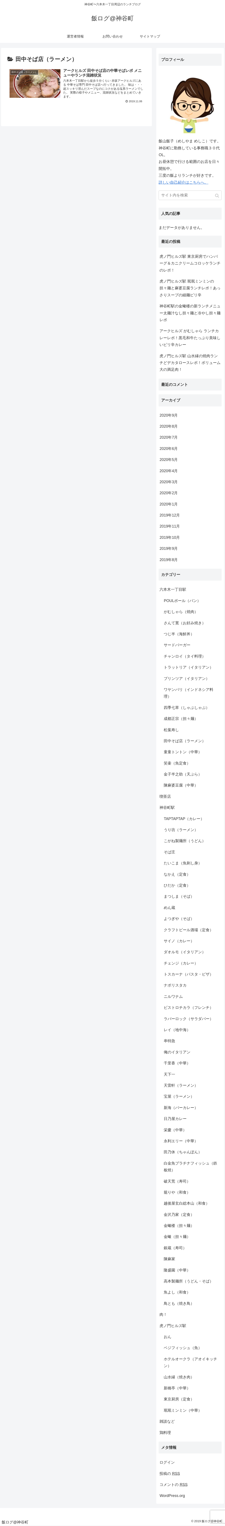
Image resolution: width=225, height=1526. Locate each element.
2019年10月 (169, 537)
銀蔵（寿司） (175, 1248)
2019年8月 (168, 560)
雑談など (167, 1421)
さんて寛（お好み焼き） (185, 623)
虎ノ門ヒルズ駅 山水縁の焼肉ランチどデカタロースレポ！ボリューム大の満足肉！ (190, 363)
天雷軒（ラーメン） (181, 1085)
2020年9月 (168, 415)
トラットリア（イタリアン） (188, 667)
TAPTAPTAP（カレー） (184, 819)
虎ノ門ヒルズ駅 (172, 1326)
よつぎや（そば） (179, 919)
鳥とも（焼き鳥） (179, 1303)
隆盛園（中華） (177, 1270)
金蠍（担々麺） (177, 1237)
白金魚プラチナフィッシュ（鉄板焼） (190, 1166)
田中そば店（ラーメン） (185, 741)
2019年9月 (168, 548)
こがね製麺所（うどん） (185, 841)
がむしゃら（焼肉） (181, 612)
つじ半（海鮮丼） (179, 634)
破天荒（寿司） (177, 1181)
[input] (190, 195)
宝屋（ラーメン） (179, 1096)
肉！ (163, 1314)
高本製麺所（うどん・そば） (188, 1281)
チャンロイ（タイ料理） (185, 656)
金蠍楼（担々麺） (179, 1226)
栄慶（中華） (175, 1130)
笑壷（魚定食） (177, 763)
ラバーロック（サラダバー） (188, 1019)
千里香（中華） (177, 1063)
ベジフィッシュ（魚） (183, 1348)
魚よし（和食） (177, 1292)
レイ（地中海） (177, 1030)
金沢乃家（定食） (179, 1214)
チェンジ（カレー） (181, 963)
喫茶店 (165, 796)
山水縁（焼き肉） (179, 1377)
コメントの (173, 1485)
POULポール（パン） (182, 601)
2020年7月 (168, 437)
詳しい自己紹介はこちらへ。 (183, 182)
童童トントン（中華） (183, 752)
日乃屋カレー (175, 1119)
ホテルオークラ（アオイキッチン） (190, 1362)
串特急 (169, 1041)
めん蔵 (169, 908)
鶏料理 (165, 1433)
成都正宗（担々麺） (181, 719)
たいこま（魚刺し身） (183, 863)
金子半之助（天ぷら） (183, 774)
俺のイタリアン (177, 1052)
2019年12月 (169, 515)
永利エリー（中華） (181, 1141)
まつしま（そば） (179, 896)
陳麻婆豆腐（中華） (181, 785)
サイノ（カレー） (179, 941)
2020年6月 (168, 449)
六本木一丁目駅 (172, 589)
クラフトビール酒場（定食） (188, 930)
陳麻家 (169, 1259)
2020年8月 (168, 426)
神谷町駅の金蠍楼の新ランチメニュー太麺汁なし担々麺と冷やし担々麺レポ (190, 313)
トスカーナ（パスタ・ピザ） (188, 974)
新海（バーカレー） (181, 1108)
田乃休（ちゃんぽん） (183, 1152)
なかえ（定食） (177, 874)
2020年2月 (168, 493)
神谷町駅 (167, 807)
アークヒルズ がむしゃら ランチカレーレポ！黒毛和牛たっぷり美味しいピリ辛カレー (190, 338)
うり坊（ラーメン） (181, 830)
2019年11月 (169, 526)
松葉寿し (171, 730)
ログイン (167, 1462)
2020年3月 (168, 482)
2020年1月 (168, 504)
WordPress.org (172, 1496)
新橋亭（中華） (177, 1388)
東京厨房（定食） (179, 1399)
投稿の (169, 1473)
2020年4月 (168, 471)
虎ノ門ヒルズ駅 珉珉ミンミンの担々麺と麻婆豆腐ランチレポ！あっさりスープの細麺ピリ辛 (190, 288)
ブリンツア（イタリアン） (187, 678)
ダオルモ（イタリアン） (185, 952)
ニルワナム (173, 996)
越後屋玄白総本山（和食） (187, 1203)
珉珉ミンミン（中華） (183, 1410)
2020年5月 (168, 460)
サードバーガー (177, 645)
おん (167, 1337)
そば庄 (169, 852)
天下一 (169, 1074)
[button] (217, 195)
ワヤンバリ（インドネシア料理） (188, 693)
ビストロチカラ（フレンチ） (188, 1007)
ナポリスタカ (175, 985)
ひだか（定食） (177, 885)
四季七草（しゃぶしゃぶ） (187, 708)
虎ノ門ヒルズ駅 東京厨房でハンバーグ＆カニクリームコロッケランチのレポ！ (190, 263)
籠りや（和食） (177, 1192)
